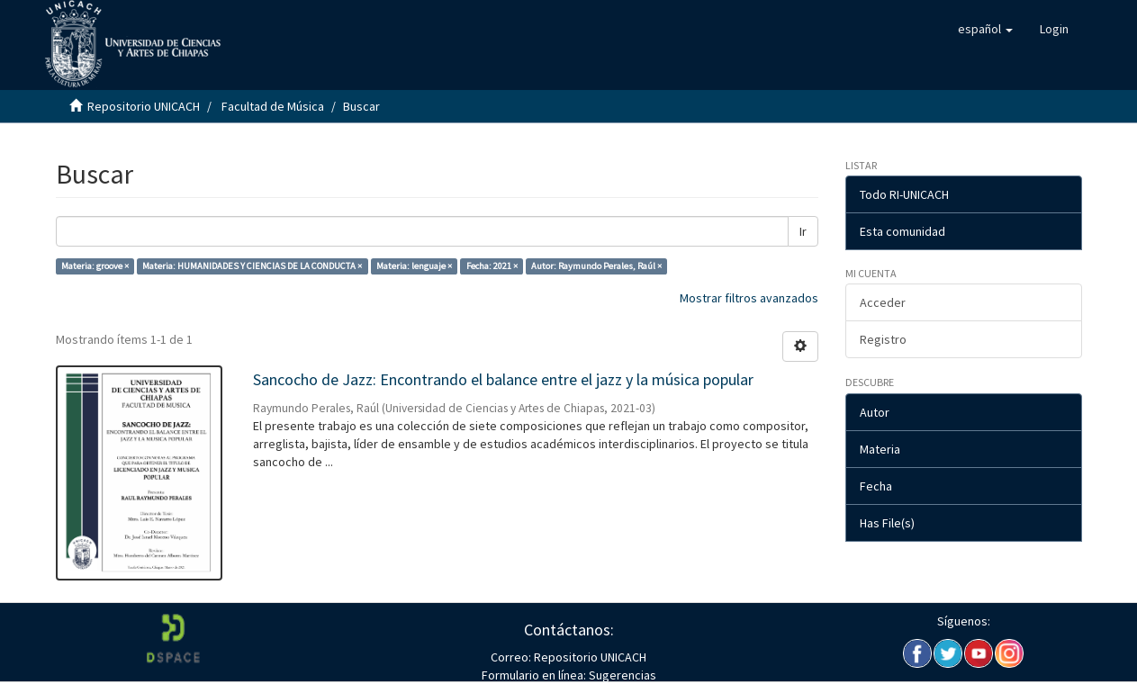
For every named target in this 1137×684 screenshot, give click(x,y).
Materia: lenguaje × (414, 266)
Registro (883, 339)
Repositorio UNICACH (143, 106)
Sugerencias (621, 675)
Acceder (883, 302)
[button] (985, 28)
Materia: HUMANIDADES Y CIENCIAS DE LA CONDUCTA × (252, 266)
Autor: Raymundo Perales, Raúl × (596, 266)
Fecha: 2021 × (492, 266)
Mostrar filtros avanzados (749, 298)
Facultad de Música (272, 106)
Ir (803, 231)
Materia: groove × (95, 266)
